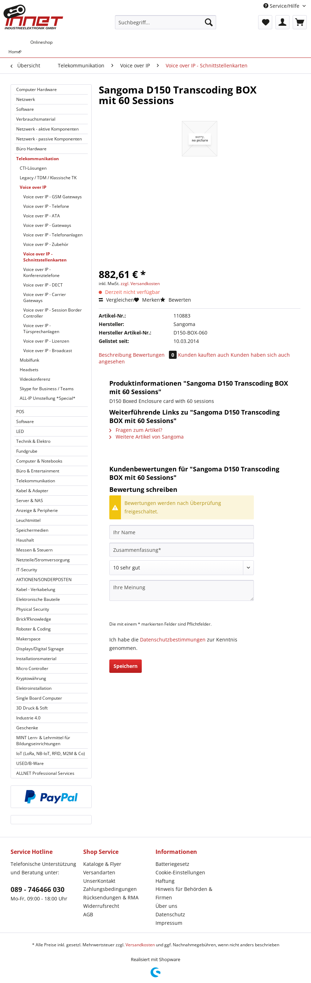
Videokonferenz (35, 379)
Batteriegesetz (172, 864)
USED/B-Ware (30, 763)
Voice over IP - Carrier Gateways (44, 297)
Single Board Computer (39, 698)
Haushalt (25, 540)
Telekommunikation (37, 159)
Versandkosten (140, 945)
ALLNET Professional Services (45, 773)
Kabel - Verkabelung (35, 589)
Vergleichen (116, 299)
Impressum (169, 922)
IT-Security (26, 570)
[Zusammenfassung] (181, 550)
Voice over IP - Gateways (47, 225)
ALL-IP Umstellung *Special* (47, 398)
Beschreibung (115, 354)
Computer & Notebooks (39, 461)
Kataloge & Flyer (102, 864)
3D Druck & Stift (32, 708)
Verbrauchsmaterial (35, 119)
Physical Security (32, 609)
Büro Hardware (31, 149)
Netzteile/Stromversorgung (43, 560)
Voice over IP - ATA (41, 216)
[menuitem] (165, 25)
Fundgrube (26, 451)
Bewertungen (155, 354)
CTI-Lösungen (33, 168)
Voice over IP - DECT (43, 285)
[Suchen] (208, 22)
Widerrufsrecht (101, 906)
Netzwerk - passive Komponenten (49, 139)
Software (25, 109)
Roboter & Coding (33, 629)
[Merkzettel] (265, 22)
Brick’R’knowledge (33, 619)
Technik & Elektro (33, 441)
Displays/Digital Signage (40, 649)
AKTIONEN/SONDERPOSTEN (44, 580)
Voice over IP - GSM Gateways (52, 197)
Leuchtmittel (28, 520)
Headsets (29, 370)
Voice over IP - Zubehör (45, 244)
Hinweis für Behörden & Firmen (184, 893)
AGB (88, 914)
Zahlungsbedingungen (110, 889)
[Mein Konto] (282, 22)
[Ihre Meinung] (181, 590)
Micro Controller (32, 668)
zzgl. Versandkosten (140, 284)
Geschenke (27, 728)
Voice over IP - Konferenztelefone (41, 272)
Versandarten (99, 872)
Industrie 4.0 (28, 718)
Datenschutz (170, 914)
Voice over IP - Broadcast (47, 351)
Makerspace (28, 639)
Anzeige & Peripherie (37, 510)
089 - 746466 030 (38, 889)
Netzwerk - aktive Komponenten (47, 129)
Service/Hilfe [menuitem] (282, 5)
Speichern (126, 666)
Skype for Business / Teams (47, 389)
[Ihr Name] (181, 532)
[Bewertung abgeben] (181, 567)
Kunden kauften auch (203, 354)
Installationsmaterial (36, 659)
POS (20, 412)
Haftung (165, 881)
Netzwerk (25, 99)
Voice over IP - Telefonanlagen (53, 235)
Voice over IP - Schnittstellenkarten (45, 257)
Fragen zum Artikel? (135, 430)
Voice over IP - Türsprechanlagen (41, 328)
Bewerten (175, 299)
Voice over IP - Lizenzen (46, 341)
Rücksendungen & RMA (111, 897)
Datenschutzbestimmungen (173, 639)
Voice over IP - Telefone (46, 206)
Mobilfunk (29, 360)
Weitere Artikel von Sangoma (146, 436)
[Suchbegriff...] (165, 22)
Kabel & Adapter (32, 491)
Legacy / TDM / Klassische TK (48, 178)
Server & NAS (29, 500)
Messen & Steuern (34, 550)
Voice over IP (33, 187)
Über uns (166, 906)
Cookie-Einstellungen (180, 872)
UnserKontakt (99, 881)
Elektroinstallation (33, 688)
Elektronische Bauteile (38, 599)
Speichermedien (32, 530)
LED (20, 431)
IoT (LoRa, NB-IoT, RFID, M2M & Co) (50, 753)
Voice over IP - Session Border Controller (52, 313)
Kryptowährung (31, 678)
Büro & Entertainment (37, 471)
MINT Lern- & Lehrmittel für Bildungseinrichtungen (43, 741)
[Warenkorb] (300, 22)
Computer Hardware (36, 89)
